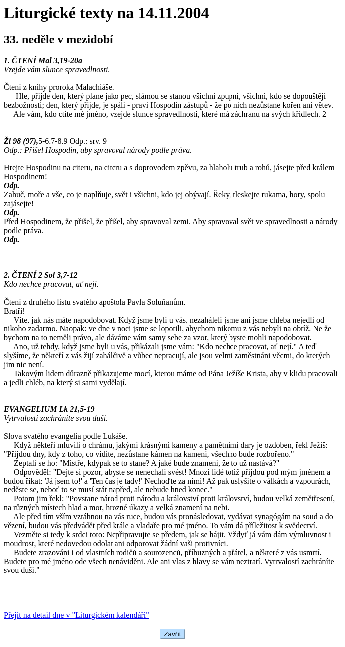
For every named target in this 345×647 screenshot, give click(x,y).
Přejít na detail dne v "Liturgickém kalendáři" (76, 615)
